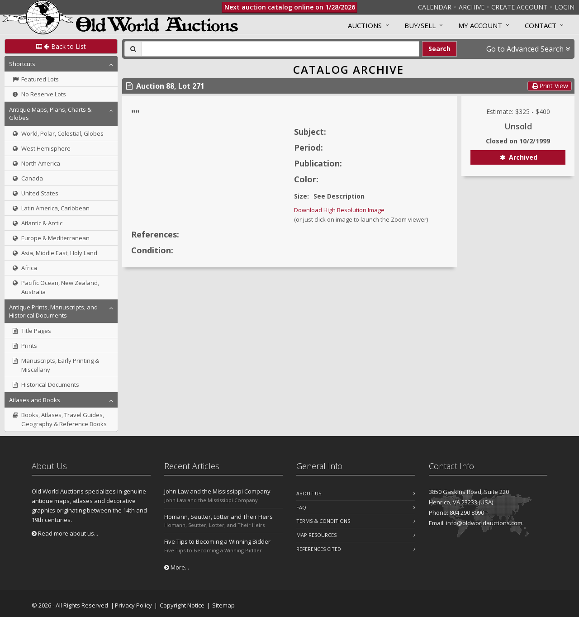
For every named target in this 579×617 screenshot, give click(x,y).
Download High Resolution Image (339, 210)
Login (564, 7)
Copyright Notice (182, 605)
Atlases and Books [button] (34, 400)
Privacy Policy (133, 605)
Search (439, 48)
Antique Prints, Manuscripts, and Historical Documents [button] (53, 311)
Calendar (434, 7)
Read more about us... (65, 533)
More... (176, 567)
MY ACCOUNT (480, 25)
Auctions (365, 25)
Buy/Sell (420, 25)
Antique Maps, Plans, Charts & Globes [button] (50, 113)
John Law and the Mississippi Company (217, 491)
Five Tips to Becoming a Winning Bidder (217, 541)
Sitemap (223, 605)
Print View (549, 85)
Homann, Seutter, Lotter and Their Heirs (218, 517)
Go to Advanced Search (528, 49)
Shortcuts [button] (22, 64)
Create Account (519, 7)
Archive (471, 7)
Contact (540, 25)
